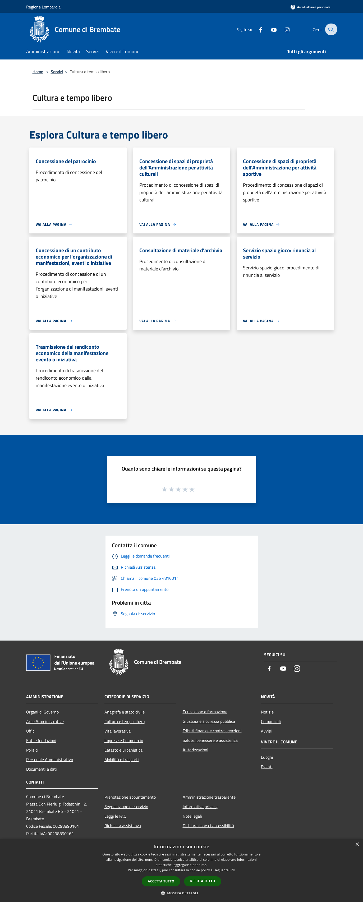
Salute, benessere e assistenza (210, 740)
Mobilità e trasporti (121, 759)
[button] (181, 893)
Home (38, 71)
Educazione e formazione (205, 711)
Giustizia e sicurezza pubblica (209, 721)
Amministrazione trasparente (209, 797)
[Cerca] (330, 29)
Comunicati (271, 721)
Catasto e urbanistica (123, 750)
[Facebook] (257, 29)
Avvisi (266, 731)
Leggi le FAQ (115, 816)
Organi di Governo (42, 712)
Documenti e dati (41, 769)
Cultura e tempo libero (124, 721)
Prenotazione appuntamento (130, 797)
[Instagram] (283, 29)
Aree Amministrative (45, 721)
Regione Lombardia (43, 7)
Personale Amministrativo (49, 759)
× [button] (357, 844)
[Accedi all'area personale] (310, 7)
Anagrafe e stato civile (124, 712)
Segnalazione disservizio (126, 806)
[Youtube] (270, 29)
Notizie (267, 712)
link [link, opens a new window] (232, 870)
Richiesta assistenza (122, 825)
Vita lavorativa (117, 731)
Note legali (192, 816)
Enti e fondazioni (41, 740)
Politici (32, 750)
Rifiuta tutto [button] (202, 881)
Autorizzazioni (195, 750)
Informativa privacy (200, 806)
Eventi (267, 766)
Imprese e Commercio (123, 740)
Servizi (57, 71)
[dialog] (181, 870)
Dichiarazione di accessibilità (208, 825)
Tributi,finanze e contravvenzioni (212, 731)
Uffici (30, 731)
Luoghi (267, 757)
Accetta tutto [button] (161, 881)
